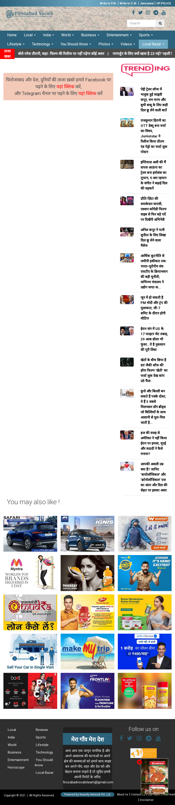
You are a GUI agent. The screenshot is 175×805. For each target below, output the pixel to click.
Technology (42, 44)
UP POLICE (164, 3)
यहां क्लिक (66, 86)
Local (30, 35)
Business (90, 35)
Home (12, 35)
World (67, 35)
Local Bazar (153, 44)
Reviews (41, 730)
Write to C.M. (128, 3)
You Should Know (76, 44)
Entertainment (119, 35)
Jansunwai (147, 3)
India (48, 35)
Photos (105, 44)
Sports (146, 35)
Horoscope (16, 767)
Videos (128, 44)
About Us (122, 794)
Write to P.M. (108, 3)
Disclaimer (147, 800)
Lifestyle (16, 44)
